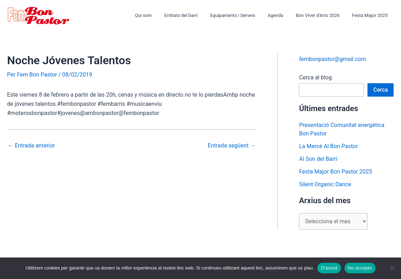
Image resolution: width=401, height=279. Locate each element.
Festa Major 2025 (371, 15)
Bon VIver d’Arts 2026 (323, 15)
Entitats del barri (195, 15)
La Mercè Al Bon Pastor (328, 146)
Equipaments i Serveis (244, 15)
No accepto (360, 268)
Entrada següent (232, 145)
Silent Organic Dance (325, 184)
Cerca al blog (315, 77)
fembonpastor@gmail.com (332, 59)
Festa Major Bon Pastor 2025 (335, 171)
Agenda (283, 15)
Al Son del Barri (318, 159)
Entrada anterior (31, 145)
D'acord (329, 268)
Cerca (380, 89)
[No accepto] (392, 268)
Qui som (161, 15)
